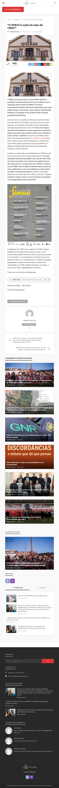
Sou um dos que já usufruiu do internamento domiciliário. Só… (34, 751)
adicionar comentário (18, 301)
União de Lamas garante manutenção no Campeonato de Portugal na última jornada (29, 381)
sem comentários (37, 31)
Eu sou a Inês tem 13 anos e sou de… (25, 741)
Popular (17, 588)
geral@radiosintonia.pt (20, 676)
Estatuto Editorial (29, 772)
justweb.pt (50, 785)
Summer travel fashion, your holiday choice (32, 595)
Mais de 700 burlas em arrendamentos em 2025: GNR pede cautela (28, 436)
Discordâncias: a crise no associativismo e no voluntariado (25, 463)
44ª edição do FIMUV (38, 138)
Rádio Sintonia (14, 31)
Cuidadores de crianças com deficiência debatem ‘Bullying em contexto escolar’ (28, 619)
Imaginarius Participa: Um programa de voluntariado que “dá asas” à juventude (31, 627)
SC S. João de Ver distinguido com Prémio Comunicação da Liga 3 (23, 518)
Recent (41, 588)
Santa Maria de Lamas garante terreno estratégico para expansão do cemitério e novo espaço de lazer (29, 409)
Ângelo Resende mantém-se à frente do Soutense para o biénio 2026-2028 (27, 491)
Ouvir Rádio (13, 9)
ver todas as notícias (29, 324)
